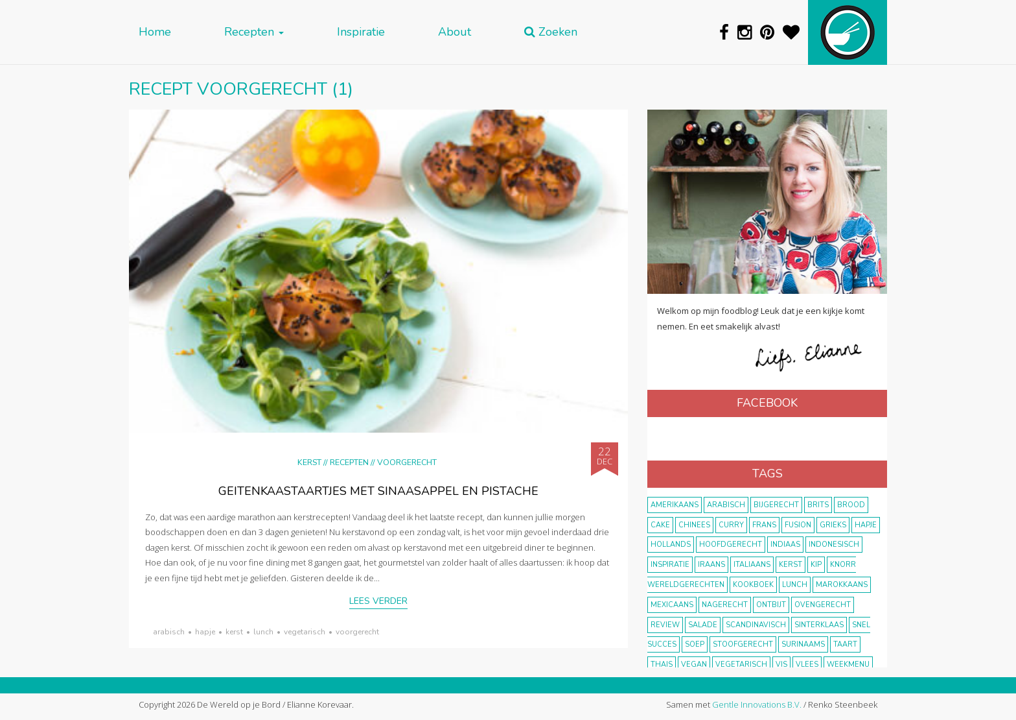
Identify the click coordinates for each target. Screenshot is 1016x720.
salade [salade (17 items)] (702, 625)
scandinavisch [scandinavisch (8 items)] (756, 625)
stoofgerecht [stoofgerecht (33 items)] (743, 644)
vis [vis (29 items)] (781, 664)
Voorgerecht (407, 462)
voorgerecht (357, 632)
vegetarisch (304, 632)
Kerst (309, 462)
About (454, 32)
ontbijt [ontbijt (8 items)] (771, 605)
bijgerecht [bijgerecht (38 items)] (776, 505)
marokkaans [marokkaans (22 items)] (842, 585)
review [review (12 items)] (665, 625)
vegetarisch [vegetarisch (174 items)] (741, 664)
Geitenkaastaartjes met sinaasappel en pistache (378, 491)
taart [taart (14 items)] (845, 644)
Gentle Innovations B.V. (757, 704)
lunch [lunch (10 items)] (794, 585)
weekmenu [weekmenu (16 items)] (848, 664)
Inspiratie (361, 32)
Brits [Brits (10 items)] (818, 505)
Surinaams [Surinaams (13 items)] (803, 644)
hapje (205, 632)
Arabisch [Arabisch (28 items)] (726, 505)
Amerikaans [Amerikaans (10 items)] (674, 505)
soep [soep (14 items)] (694, 644)
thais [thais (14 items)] (662, 664)
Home (155, 32)
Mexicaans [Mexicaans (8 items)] (672, 605)
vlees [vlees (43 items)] (807, 664)
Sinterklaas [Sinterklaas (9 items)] (819, 625)
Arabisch (169, 632)
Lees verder (378, 601)
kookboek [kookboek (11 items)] (753, 585)
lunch (263, 632)
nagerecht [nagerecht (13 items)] (725, 605)
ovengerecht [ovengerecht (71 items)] (822, 605)
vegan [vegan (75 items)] (694, 664)
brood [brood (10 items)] (851, 505)
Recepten (254, 32)
